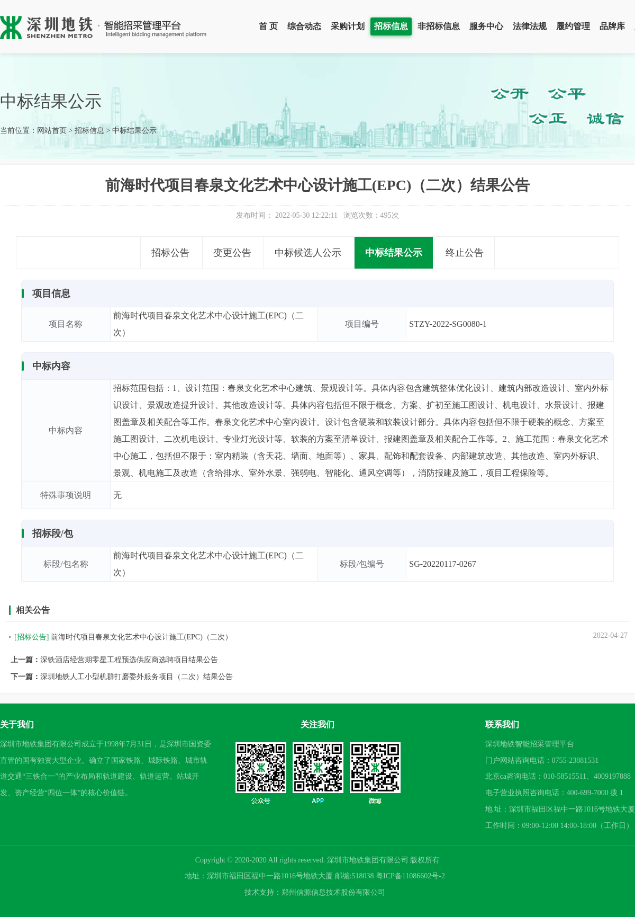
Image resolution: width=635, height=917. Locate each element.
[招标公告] (31, 637)
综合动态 (304, 26)
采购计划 (348, 26)
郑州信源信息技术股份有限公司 (333, 892)
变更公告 (232, 252)
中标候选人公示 (308, 252)
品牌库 (612, 26)
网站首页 (52, 131)
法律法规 (530, 26)
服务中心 (486, 26)
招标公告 (170, 252)
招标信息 (391, 26)
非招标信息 (439, 26)
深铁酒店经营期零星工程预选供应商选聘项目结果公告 (129, 660)
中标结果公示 (134, 131)
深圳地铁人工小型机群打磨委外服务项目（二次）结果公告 (136, 677)
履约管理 (573, 26)
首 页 (268, 26)
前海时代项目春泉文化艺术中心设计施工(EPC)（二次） (141, 637)
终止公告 (465, 252)
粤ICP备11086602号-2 (410, 876)
